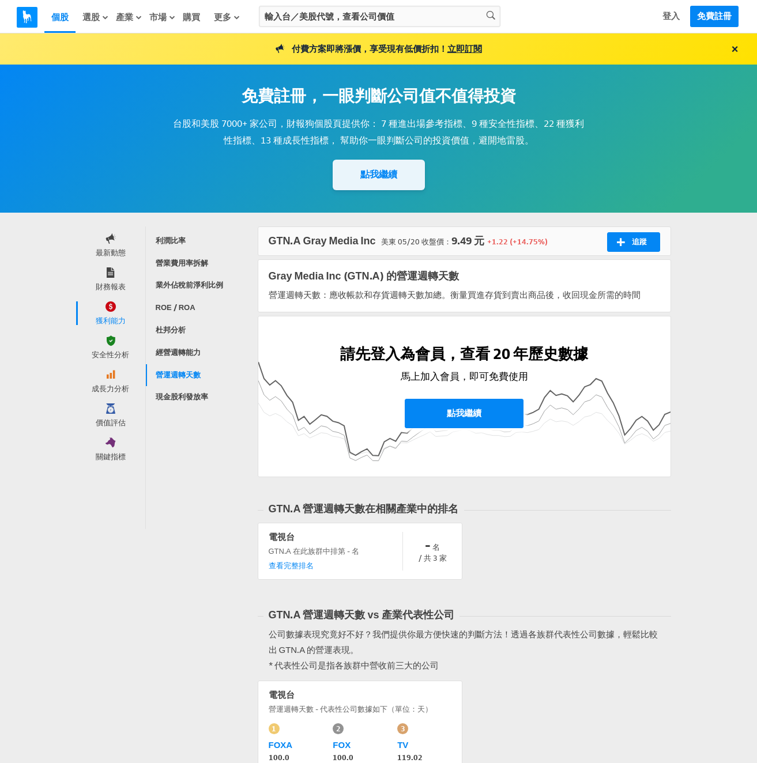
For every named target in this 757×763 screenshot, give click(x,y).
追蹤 (631, 242)
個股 (60, 17)
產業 (129, 17)
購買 (191, 17)
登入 (671, 16)
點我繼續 (378, 174)
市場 (162, 17)
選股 (95, 17)
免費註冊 (714, 16)
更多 (227, 17)
